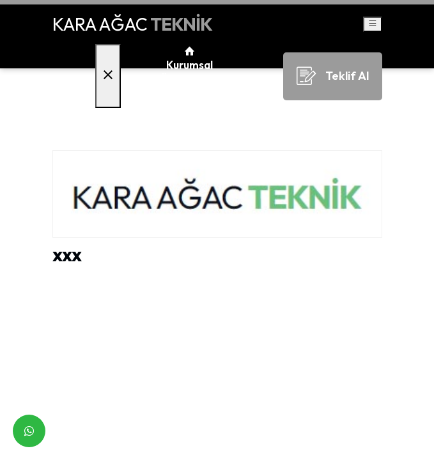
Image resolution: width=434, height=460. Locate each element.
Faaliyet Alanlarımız (189, 107)
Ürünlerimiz (189, 79)
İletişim (189, 121)
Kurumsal (189, 65)
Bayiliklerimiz (190, 93)
